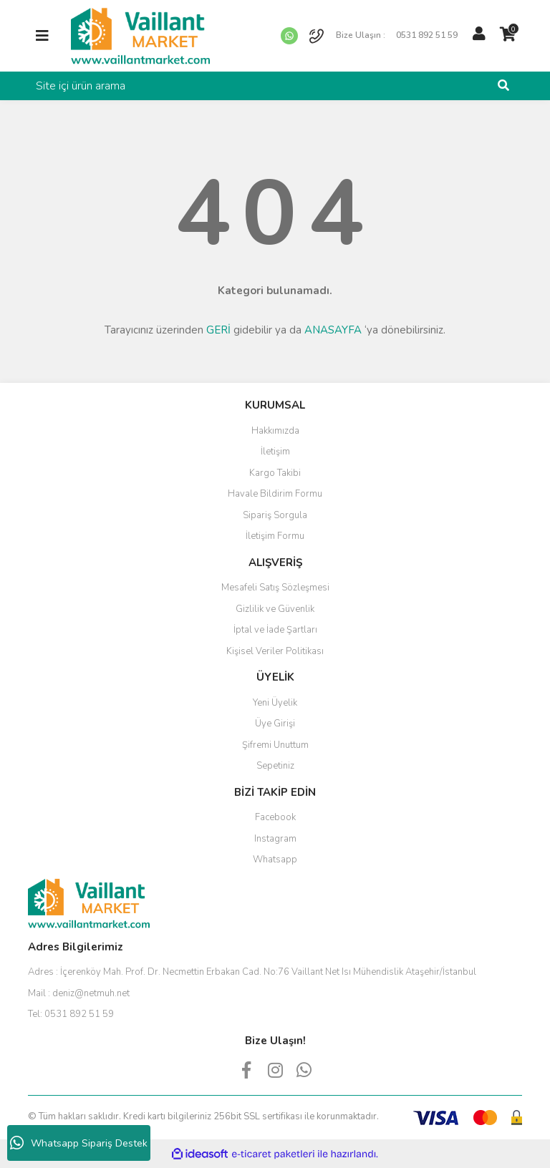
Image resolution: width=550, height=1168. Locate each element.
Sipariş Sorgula (275, 515)
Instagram (275, 838)
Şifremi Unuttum (275, 745)
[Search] (275, 86)
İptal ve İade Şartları (275, 629)
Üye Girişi (275, 723)
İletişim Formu (275, 536)
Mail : (79, 993)
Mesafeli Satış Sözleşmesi (275, 587)
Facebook (275, 817)
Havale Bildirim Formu (275, 493)
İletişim (275, 451)
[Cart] (507, 34)
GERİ (218, 330)
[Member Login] (479, 34)
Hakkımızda (275, 430)
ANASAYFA (333, 330)
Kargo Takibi (275, 473)
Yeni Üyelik (275, 702)
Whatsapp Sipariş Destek (79, 1143)
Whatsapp (275, 859)
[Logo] (140, 35)
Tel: (71, 1014)
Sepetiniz (275, 765)
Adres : (252, 971)
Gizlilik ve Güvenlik (275, 609)
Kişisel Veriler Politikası (275, 651)
